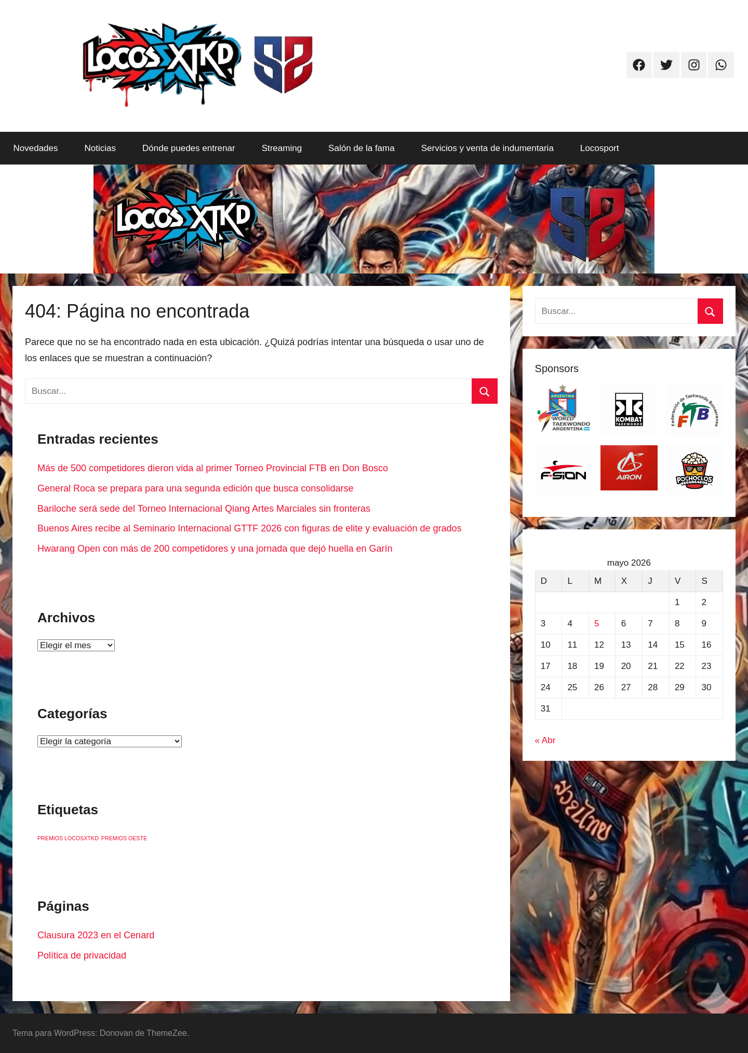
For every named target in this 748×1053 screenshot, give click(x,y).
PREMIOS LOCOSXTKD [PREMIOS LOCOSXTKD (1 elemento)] (68, 838)
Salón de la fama (361, 148)
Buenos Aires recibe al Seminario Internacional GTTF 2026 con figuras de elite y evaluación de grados (249, 528)
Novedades (36, 148)
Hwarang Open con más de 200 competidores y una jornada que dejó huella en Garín (214, 548)
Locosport (599, 148)
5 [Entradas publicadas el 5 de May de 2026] (596, 623)
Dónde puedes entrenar (188, 148)
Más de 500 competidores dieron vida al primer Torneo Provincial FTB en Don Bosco (212, 468)
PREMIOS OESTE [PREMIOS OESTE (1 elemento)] (124, 838)
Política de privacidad (81, 955)
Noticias (100, 148)
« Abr (545, 740)
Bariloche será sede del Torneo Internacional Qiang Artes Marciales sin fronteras (203, 508)
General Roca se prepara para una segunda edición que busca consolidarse (195, 488)
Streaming (282, 148)
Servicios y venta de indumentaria (487, 148)
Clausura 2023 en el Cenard (95, 935)
